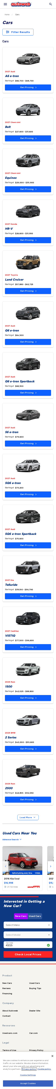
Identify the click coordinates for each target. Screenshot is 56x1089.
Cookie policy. (44, 1069)
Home (7, 14)
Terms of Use (9, 1050)
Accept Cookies (28, 1083)
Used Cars (35, 916)
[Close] (52, 1056)
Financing (7, 993)
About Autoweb (10, 1010)
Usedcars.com (9, 1033)
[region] (28, 1070)
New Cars (20, 916)
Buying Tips (35, 988)
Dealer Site (34, 1010)
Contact (6, 1016)
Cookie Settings (28, 1075)
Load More (28, 817)
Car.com (33, 1033)
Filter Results (18, 32)
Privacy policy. (29, 1069)
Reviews (6, 988)
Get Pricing (28, 87)
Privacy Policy (36, 1050)
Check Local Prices (28, 954)
